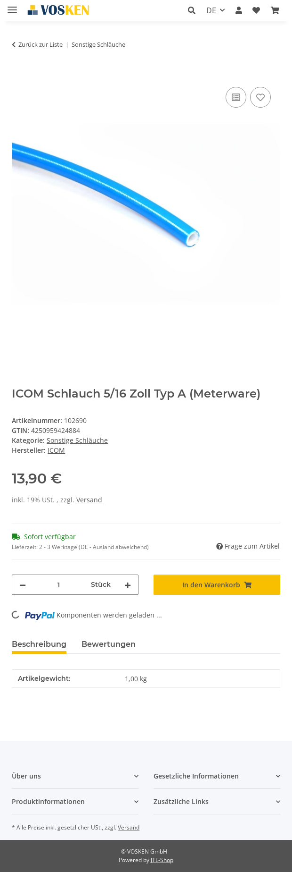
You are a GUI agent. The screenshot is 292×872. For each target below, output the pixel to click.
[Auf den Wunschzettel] (260, 97)
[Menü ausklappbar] (12, 6)
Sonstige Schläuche (77, 440)
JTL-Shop (162, 860)
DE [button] (211, 10)
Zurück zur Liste (40, 44)
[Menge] (58, 584)
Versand (89, 499)
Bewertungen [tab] (108, 644)
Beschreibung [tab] (39, 644)
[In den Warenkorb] (19, 74)
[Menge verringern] (22, 584)
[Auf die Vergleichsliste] (236, 97)
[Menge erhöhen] (127, 584)
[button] (192, 10)
